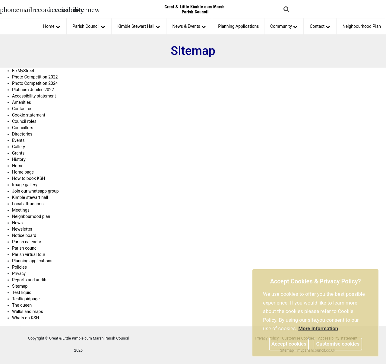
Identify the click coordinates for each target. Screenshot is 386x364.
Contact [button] (320, 25)
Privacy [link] (19, 273)
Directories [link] (22, 134)
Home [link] (18, 165)
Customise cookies (338, 344)
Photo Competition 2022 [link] (35, 77)
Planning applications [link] (32, 260)
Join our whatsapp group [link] (35, 191)
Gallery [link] (18, 146)
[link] (24, 10)
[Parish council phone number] (7, 9)
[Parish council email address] (23, 9)
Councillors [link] (22, 127)
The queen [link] (22, 305)
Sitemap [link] (19, 286)
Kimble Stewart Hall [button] (138, 25)
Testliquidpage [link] (26, 298)
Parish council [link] (25, 248)
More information (318, 328)
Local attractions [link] (27, 203)
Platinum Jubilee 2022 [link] (33, 89)
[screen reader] (39, 9)
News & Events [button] (189, 25)
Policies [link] (19, 267)
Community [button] (283, 25)
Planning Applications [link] (238, 26)
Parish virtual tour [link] (28, 254)
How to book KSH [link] (28, 178)
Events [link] (18, 140)
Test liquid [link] (21, 292)
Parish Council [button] (88, 25)
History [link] (19, 159)
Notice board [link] (24, 235)
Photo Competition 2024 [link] (35, 83)
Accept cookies (288, 344)
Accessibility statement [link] (34, 96)
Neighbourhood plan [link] (31, 216)
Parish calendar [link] (26, 241)
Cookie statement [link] (28, 115)
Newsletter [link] (22, 229)
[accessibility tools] (55, 9)
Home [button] (51, 25)
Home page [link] (23, 172)
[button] (286, 9)
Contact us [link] (22, 108)
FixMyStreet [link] (23, 70)
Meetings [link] (21, 210)
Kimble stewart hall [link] (30, 197)
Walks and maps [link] (27, 311)
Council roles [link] (24, 121)
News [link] (17, 222)
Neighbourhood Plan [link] (362, 26)
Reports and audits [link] (29, 279)
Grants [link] (18, 153)
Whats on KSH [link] (25, 317)
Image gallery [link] (24, 184)
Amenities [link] (21, 102)
